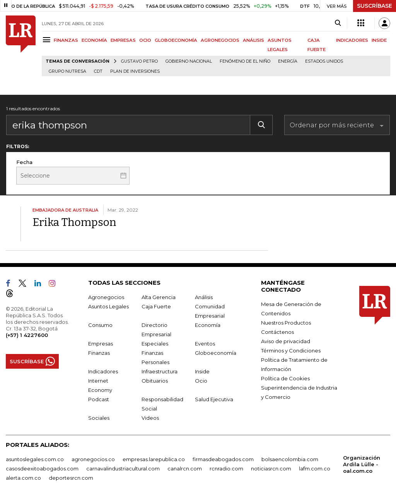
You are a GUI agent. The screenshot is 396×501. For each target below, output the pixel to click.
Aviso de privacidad (285, 341)
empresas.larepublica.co (154, 459)
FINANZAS (66, 40)
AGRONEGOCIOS (220, 40)
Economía (207, 325)
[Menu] (48, 39)
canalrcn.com (184, 468)
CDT (98, 71)
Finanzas (99, 353)
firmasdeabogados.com (223, 459)
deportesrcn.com (71, 478)
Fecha (24, 162)
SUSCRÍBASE (374, 5)
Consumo (100, 325)
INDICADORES (352, 40)
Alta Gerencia (159, 297)
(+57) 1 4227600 (27, 335)
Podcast (98, 399)
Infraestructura (160, 371)
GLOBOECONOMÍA (176, 40)
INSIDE (379, 40)
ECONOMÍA (94, 40)
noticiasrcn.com (271, 468)
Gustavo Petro (139, 61)
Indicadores (103, 371)
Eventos (205, 343)
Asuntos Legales (108, 306)
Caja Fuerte (156, 306)
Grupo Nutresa (67, 71)
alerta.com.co (23, 478)
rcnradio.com (226, 468)
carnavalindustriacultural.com (123, 468)
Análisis (204, 297)
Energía (287, 61)
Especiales (155, 343)
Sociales (98, 418)
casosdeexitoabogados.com (42, 468)
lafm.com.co (314, 468)
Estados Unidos (324, 61)
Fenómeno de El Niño (245, 61)
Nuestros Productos (286, 323)
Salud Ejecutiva (214, 399)
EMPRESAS (123, 40)
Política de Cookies (285, 378)
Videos (150, 418)
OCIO (145, 40)
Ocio (201, 381)
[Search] (338, 23)
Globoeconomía (215, 353)
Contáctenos (277, 332)
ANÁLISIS (253, 40)
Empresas (100, 343)
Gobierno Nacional (189, 61)
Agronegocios (106, 297)
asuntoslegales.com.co (35, 459)
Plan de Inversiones (135, 71)
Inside (202, 371)
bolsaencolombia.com (289, 459)
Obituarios (155, 381)
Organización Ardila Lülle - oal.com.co (361, 464)
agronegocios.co (93, 459)
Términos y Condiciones (291, 350)
